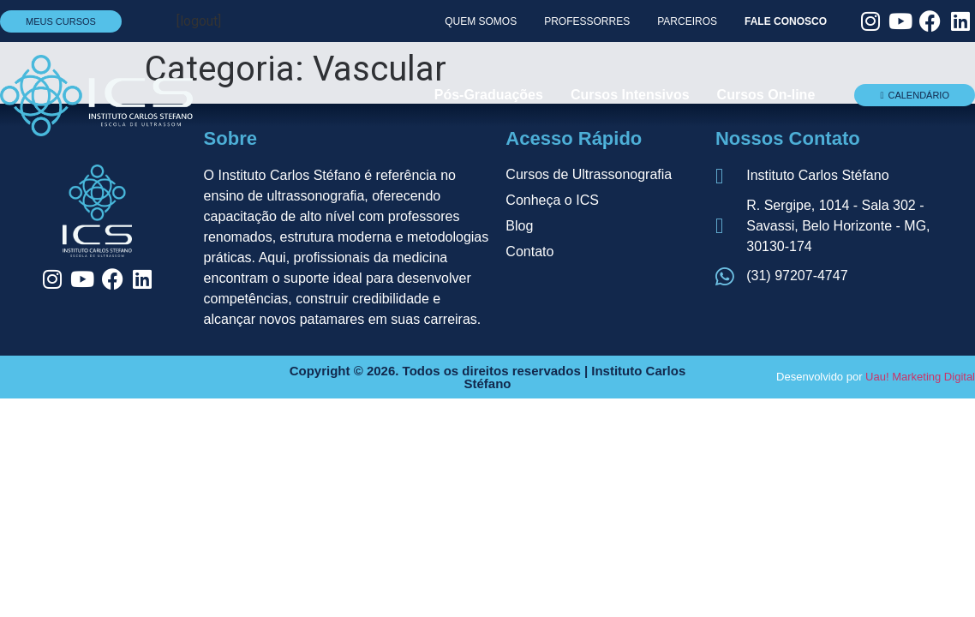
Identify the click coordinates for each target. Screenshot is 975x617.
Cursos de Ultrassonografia (588, 174)
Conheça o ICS (552, 200)
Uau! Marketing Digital (920, 376)
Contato (529, 251)
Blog (519, 226)
